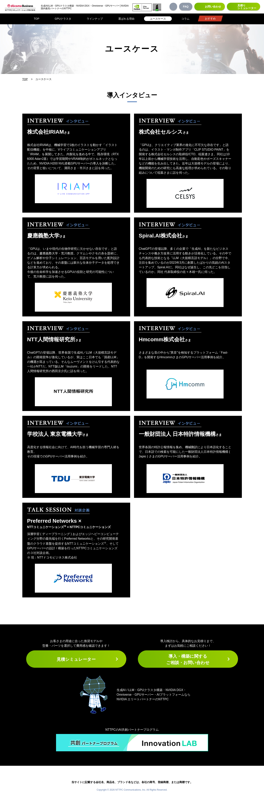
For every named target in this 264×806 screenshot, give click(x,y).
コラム (185, 18)
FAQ (186, 6)
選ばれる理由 (126, 18)
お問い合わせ (213, 6)
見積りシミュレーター (246, 7)
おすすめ (210, 18)
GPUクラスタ (63, 18)
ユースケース (158, 18)
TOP (36, 18)
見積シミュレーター (76, 659)
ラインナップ (95, 18)
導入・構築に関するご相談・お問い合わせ (188, 659)
